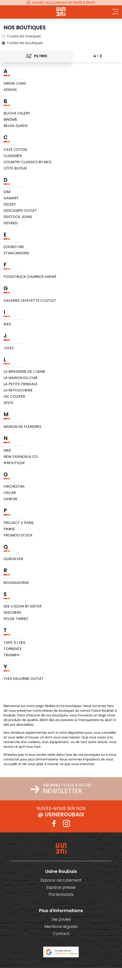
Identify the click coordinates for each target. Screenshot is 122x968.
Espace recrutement (61, 880)
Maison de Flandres (22, 426)
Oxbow (10, 498)
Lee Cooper (14, 396)
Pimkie (9, 529)
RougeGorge (16, 582)
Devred (11, 223)
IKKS (7, 324)
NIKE (7, 450)
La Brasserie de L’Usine (24, 371)
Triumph (11, 655)
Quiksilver (13, 558)
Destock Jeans (18, 216)
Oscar (10, 492)
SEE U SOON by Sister (22, 606)
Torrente (13, 648)
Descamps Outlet (20, 210)
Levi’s (8, 402)
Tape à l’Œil (15, 642)
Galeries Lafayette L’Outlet (30, 300)
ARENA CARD (15, 83)
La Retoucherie (18, 390)
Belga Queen (15, 125)
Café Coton (15, 149)
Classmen (13, 155)
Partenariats (61, 894)
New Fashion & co (21, 456)
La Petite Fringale (20, 384)
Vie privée (61, 919)
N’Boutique (14, 462)
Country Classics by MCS (28, 162)
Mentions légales (61, 926)
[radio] (61, 36)
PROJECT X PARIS (19, 522)
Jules (9, 348)
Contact (61, 933)
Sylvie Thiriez (16, 618)
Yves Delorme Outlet (24, 678)
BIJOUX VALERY (17, 113)
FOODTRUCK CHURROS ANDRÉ (30, 276)
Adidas (10, 89)
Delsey (10, 204)
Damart (11, 198)
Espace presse (61, 887)
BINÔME (10, 119)
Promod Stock (18, 535)
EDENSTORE (14, 246)
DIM (7, 191)
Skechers (12, 612)
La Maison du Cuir (20, 377)
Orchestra (14, 486)
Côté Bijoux (15, 168)
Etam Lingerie (16, 253)
